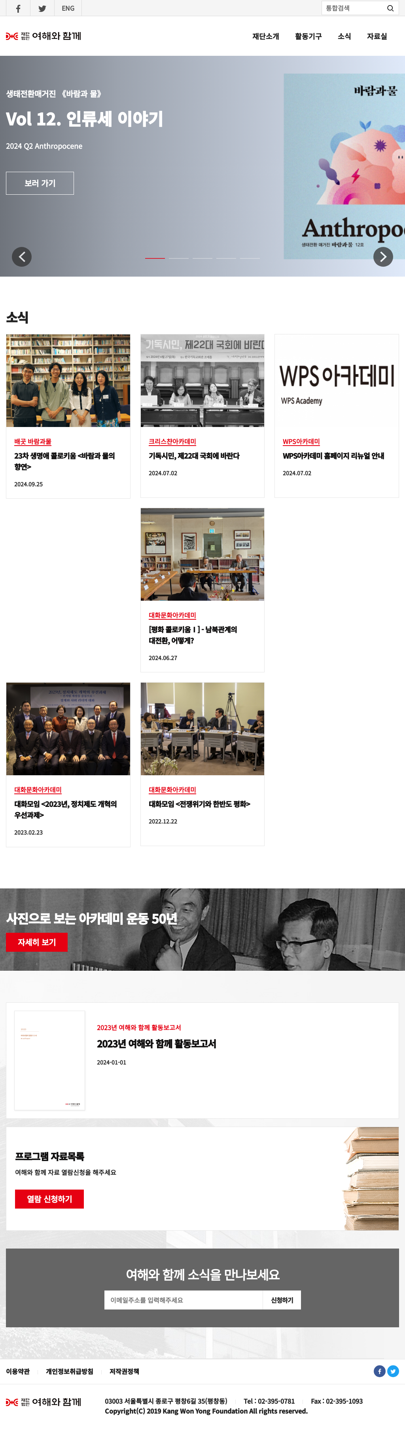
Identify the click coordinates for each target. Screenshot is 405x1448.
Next (383, 257)
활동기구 (308, 36)
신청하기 (282, 1300)
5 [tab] (244, 262)
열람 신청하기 (49, 1199)
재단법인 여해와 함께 (43, 1402)
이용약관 (18, 1371)
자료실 (377, 36)
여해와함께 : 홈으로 (43, 36)
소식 (344, 36)
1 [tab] (149, 262)
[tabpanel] (202, 166)
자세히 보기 (37, 942)
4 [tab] (220, 262)
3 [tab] (197, 262)
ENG (68, 8)
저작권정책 (124, 1371)
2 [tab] (173, 262)
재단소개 (265, 36)
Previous (22, 257)
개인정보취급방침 (69, 1371)
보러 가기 (40, 183)
